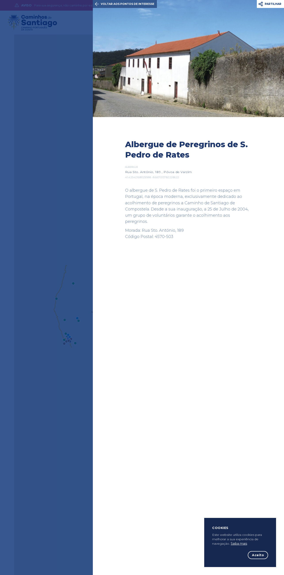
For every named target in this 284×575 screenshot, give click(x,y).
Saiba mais (239, 544)
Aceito (258, 555)
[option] (188, 58)
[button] (270, 4)
